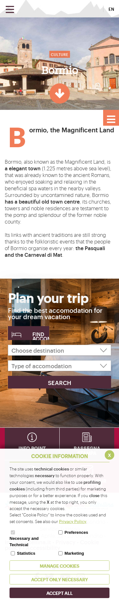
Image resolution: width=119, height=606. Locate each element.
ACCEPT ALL (59, 593)
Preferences (76, 532)
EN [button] (111, 9)
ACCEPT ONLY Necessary (59, 579)
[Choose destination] (59, 350)
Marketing (74, 553)
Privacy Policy (72, 521)
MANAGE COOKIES (59, 566)
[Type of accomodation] (59, 365)
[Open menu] (10, 10)
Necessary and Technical (24, 541)
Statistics (26, 553)
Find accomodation (40, 335)
